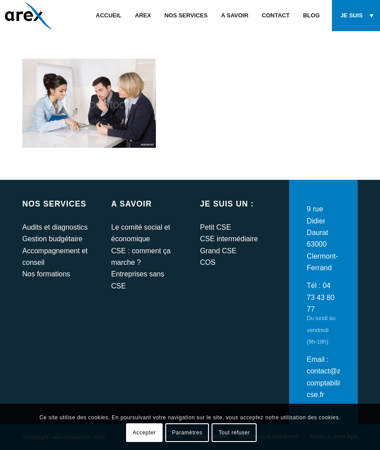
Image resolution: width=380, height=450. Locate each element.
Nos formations (46, 274)
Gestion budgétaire (52, 239)
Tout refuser (234, 433)
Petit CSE (215, 227)
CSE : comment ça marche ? (141, 256)
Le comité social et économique (141, 233)
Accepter (144, 433)
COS (208, 262)
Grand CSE (218, 251)
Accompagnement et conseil (55, 256)
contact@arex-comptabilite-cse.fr (330, 382)
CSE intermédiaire (229, 239)
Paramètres (187, 433)
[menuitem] (108, 15)
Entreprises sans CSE (137, 279)
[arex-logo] (27, 15)
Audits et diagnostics (55, 227)
